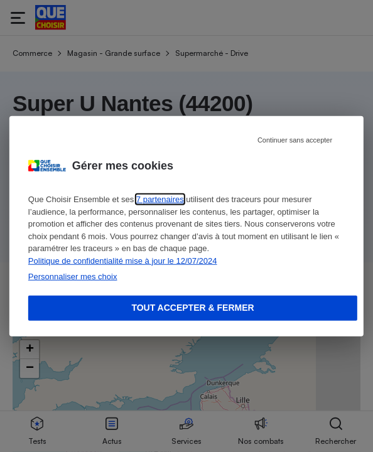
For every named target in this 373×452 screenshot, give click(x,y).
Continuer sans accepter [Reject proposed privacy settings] (294, 140)
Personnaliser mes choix (72, 276)
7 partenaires (160, 199)
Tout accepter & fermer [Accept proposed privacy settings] (192, 308)
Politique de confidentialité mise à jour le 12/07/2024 (122, 260)
